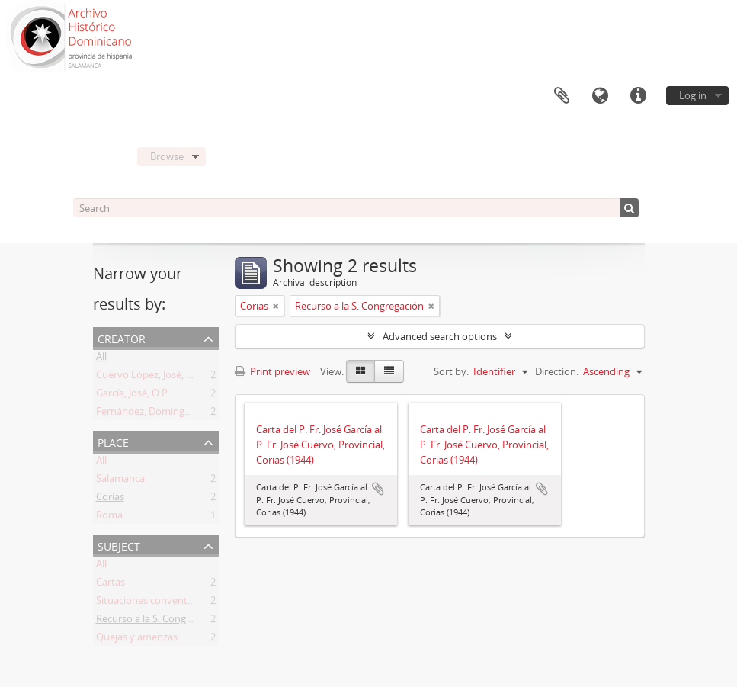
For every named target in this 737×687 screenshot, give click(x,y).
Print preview (272, 371)
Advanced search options (440, 336)
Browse (167, 156)
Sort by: (451, 371)
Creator (122, 337)
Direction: (556, 371)
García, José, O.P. (133, 396)
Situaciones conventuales (153, 603)
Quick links (638, 96)
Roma (109, 518)
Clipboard (562, 96)
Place (113, 441)
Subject (119, 545)
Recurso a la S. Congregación (160, 621)
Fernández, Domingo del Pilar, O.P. (174, 414)
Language (600, 96)
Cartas (110, 585)
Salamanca (120, 481)
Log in (693, 95)
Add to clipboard (378, 488)
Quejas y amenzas (137, 640)
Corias (110, 499)
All (101, 359)
